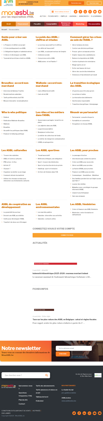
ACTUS (43, 16)
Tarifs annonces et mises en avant (46, 391)
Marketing (80, 24)
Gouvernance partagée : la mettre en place (50, 121)
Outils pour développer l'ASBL (14, 219)
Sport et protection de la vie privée (50, 165)
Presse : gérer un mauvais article (83, 51)
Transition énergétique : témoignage (85, 104)
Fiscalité (37, 24)
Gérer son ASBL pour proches (82, 165)
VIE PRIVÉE (36, 411)
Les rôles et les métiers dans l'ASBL (50, 114)
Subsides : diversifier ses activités (50, 215)
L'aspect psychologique (80, 193)
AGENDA (73, 16)
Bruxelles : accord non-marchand (15, 84)
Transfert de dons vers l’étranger (15, 222)
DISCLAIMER (6, 413)
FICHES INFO (53, 16)
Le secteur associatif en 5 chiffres (50, 45)
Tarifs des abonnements (45, 386)
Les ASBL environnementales (48, 206)
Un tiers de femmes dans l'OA (48, 172)
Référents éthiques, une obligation (50, 159)
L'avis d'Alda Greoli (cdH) (46, 91)
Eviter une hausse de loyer (81, 68)
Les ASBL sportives (47, 150)
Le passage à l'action (79, 155)
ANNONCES (84, 16)
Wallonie (7, 124)
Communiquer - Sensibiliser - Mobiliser (85, 175)
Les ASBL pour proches (84, 150)
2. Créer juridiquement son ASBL (15, 48)
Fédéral (6, 117)
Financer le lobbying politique (14, 134)
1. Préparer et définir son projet (14, 45)
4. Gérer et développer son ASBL (15, 55)
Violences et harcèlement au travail (84, 75)
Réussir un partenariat (84, 112)
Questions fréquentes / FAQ (25, 394)
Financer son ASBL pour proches (83, 172)
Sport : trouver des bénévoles (48, 162)
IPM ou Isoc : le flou (10, 162)
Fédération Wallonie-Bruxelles (14, 120)
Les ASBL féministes (82, 204)
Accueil (4, 29)
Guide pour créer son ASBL (14, 38)
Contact (22, 404)
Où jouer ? (7, 168)
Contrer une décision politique (82, 48)
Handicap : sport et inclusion (47, 168)
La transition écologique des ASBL (85, 84)
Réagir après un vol (78, 65)
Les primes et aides (79, 94)
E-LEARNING (96, 16)
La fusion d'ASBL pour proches (82, 168)
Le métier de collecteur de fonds (49, 135)
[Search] (26, 375)
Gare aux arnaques (78, 196)
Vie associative (94, 24)
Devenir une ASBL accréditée (14, 215)
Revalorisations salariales (12, 94)
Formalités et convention (81, 120)
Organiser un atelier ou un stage (15, 172)
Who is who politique (14, 112)
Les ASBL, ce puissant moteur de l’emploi (52, 51)
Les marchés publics (45, 212)
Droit (9, 24)
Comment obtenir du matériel (14, 175)
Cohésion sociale (44, 55)
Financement (23, 24)
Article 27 (7, 165)
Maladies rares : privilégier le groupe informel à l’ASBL (85, 188)
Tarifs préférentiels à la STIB (13, 97)
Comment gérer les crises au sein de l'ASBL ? (85, 38)
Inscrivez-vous (94, 3)
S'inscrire (63, 354)
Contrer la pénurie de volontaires (83, 61)
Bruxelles (7, 127)
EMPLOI (64, 16)
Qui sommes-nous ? (25, 387)
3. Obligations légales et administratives (18, 51)
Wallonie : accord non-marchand (49, 84)
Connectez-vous (76, 3)
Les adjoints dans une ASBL (47, 125)
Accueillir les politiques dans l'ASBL (16, 130)
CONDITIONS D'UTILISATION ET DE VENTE (16, 411)
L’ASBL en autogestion (45, 142)
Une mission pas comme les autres (84, 159)
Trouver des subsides (11, 155)
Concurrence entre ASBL (46, 58)
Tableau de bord (42, 397)
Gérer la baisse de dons (80, 45)
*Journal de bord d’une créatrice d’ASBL (17, 58)
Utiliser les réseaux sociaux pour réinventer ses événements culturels (16, 180)
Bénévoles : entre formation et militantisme (82, 214)
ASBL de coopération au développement (16, 206)
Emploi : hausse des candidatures (83, 55)
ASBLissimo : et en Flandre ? (47, 61)
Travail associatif (44, 155)
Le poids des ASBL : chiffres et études (47, 38)
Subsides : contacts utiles (47, 219)
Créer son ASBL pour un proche (83, 162)
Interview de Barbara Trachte (14, 91)
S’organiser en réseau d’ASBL (82, 124)
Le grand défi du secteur (12, 212)
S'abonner (40, 401)
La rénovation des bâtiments (82, 97)
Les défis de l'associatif (46, 48)
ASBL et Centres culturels (13, 159)
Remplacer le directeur (46, 132)
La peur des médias (79, 184)
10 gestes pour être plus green (83, 91)
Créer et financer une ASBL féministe (85, 209)
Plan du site (23, 400)
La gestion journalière (45, 129)
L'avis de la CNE (43, 94)
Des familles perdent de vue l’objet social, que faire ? (86, 180)
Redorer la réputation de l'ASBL (83, 58)
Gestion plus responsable (81, 101)
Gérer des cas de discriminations (83, 71)
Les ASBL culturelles (14, 150)
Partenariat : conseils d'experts (83, 117)
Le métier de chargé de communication (51, 139)
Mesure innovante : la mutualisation (16, 101)
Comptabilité (51, 24)
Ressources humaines (65, 24)
